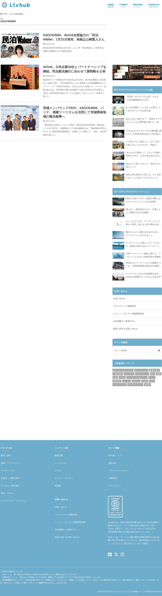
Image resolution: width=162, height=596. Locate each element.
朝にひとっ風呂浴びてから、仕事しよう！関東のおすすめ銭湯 (143, 211)
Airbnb (144, 381)
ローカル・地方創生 (10, 485)
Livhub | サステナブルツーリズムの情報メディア (124, 591)
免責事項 (113, 478)
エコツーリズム (119, 384)
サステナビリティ (135, 384)
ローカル (126, 381)
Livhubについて (116, 455)
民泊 (115, 377)
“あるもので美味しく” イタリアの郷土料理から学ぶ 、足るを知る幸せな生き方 (143, 154)
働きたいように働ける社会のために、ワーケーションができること (143, 233)
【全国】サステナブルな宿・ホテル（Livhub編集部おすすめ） (142, 98)
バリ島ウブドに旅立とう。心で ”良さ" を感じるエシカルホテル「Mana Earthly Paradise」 (143, 143)
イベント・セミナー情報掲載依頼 (128, 313)
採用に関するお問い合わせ (125, 328)
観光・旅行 (6, 455)
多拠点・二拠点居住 (10, 478)
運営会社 (113, 463)
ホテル (122, 377)
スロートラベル (142, 374)
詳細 (145, 543)
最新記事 (59, 455)
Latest (111, 5)
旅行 (153, 374)
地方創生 (116, 381)
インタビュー (61, 463)
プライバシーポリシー (119, 470)
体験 (159, 374)
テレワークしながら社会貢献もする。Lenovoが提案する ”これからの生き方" (143, 275)
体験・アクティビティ (11, 463)
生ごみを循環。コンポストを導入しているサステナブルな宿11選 (143, 109)
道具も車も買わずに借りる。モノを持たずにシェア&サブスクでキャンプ (143, 176)
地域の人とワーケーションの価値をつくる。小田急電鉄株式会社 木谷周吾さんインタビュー (143, 264)
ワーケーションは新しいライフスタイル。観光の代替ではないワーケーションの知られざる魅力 (143, 245)
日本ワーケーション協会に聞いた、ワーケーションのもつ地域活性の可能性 (143, 255)
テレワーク (129, 374)
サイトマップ (115, 485)
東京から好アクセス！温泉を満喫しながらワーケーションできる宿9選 (143, 200)
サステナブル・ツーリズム (13, 500)
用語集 (58, 485)
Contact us (153, 5)
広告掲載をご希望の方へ (124, 321)
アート (152, 377)
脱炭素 (147, 384)
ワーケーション (141, 370)
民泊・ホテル (7, 493)
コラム (58, 470)
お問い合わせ (119, 298)
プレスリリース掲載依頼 (124, 306)
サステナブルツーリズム (123, 370)
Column (123, 5)
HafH (152, 381)
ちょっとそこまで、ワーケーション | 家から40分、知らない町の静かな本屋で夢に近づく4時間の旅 (143, 223)
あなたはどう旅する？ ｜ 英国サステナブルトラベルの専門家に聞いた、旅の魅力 (144, 121)
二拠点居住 (117, 374)
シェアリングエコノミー (137, 377)
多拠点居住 (154, 370)
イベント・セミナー (64, 478)
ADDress (136, 381)
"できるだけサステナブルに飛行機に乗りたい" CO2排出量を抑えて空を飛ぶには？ (143, 132)
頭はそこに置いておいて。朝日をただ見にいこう (143, 165)
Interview (137, 5)
